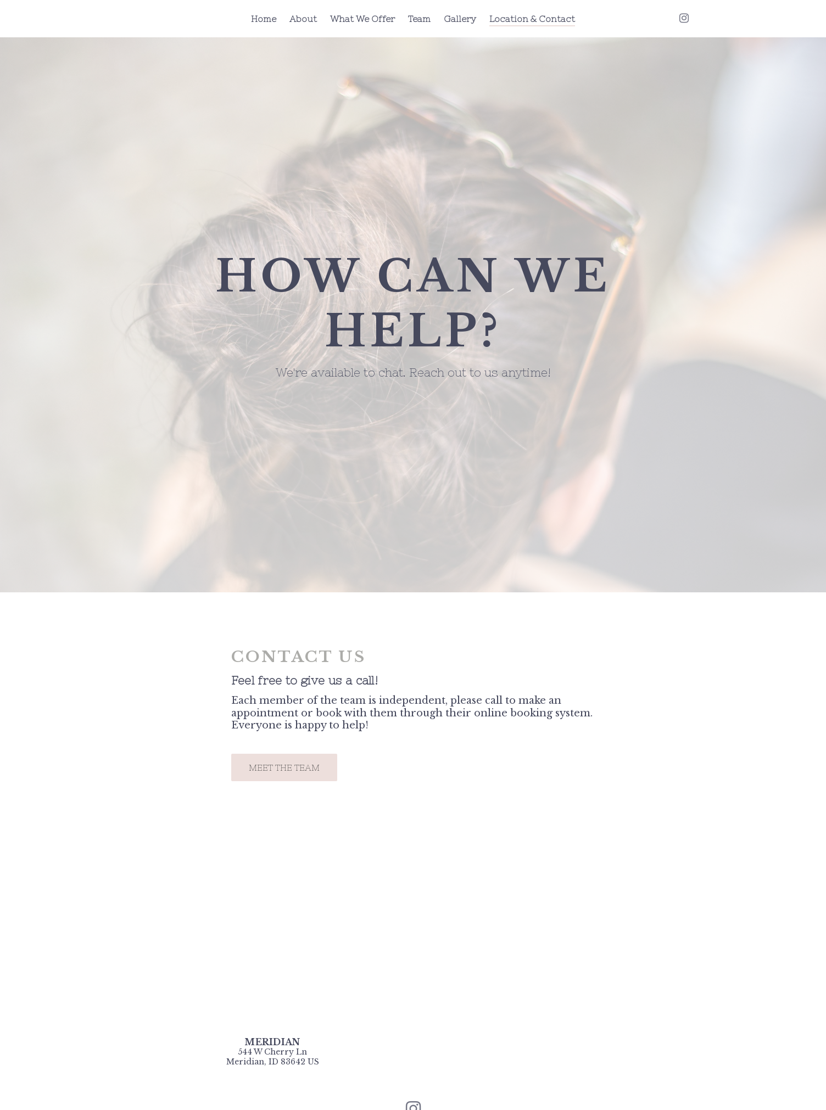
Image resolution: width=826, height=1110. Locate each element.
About (303, 19)
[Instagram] (684, 18)
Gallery (460, 19)
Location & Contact (532, 19)
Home (263, 19)
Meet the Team (284, 767)
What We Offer (362, 19)
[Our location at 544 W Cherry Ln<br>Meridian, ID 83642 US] (272, 1057)
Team (419, 19)
